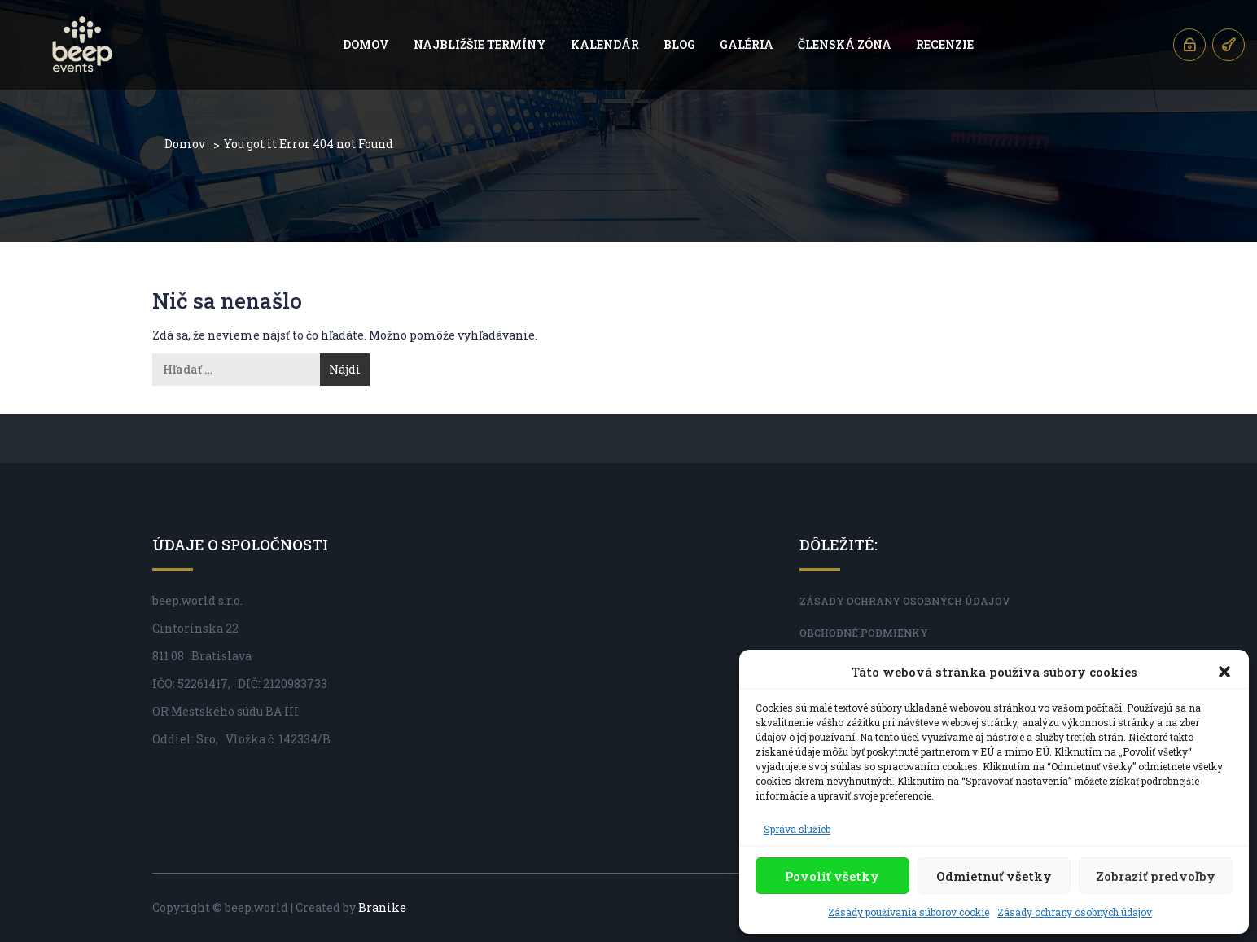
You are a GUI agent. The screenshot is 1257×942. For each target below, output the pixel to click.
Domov (366, 44)
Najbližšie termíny (480, 44)
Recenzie (945, 44)
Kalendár (605, 44)
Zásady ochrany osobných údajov (1074, 911)
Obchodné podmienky (863, 632)
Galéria (746, 44)
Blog (679, 44)
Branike (382, 907)
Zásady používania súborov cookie (908, 911)
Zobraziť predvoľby (1155, 876)
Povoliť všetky (832, 876)
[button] (1224, 672)
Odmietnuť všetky (994, 876)
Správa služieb (797, 828)
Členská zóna (844, 44)
